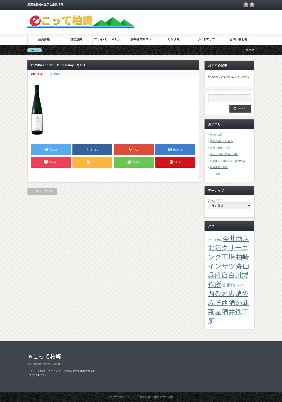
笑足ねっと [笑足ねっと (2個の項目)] (233, 285)
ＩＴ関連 (215, 174)
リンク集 (174, 39)
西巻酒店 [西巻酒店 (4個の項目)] (221, 293)
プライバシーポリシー (109, 39)
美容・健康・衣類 (220, 147)
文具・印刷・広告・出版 (224, 154)
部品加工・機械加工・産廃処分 (227, 160)
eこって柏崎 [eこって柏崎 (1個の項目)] (215, 240)
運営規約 (76, 39)
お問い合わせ (238, 39)
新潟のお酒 (216, 134)
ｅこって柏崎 (44, 356)
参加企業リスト (141, 39)
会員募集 (44, 39)
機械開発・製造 (219, 167)
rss (245, 4)
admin (56, 74)
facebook (252, 4)
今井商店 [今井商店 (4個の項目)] (236, 238)
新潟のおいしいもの (221, 141)
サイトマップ (206, 39)
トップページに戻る (42, 191)
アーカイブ (214, 200)
